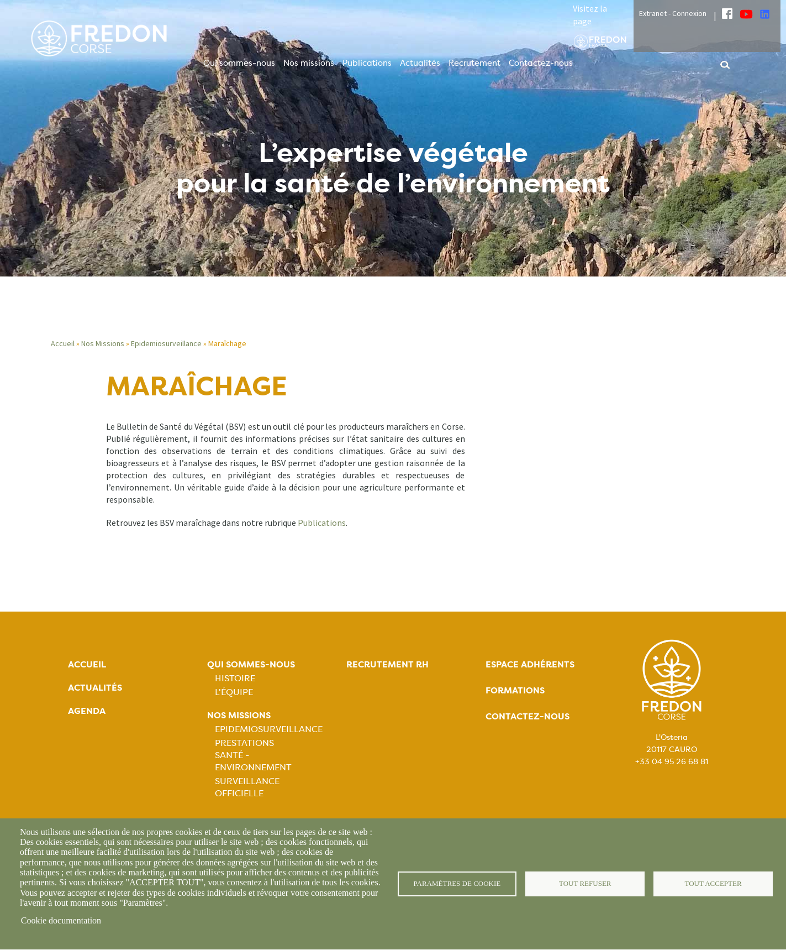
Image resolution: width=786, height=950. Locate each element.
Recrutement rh (387, 664)
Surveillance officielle (247, 787)
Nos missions (308, 63)
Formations (515, 690)
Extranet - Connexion (672, 13)
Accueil (63, 343)
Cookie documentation (61, 920)
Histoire (235, 678)
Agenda (86, 711)
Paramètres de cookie (457, 884)
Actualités (420, 63)
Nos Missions (102, 343)
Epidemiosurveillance (166, 343)
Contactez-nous (541, 63)
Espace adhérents (530, 664)
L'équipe (234, 692)
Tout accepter (713, 884)
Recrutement (474, 63)
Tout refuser (585, 884)
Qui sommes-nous (239, 63)
